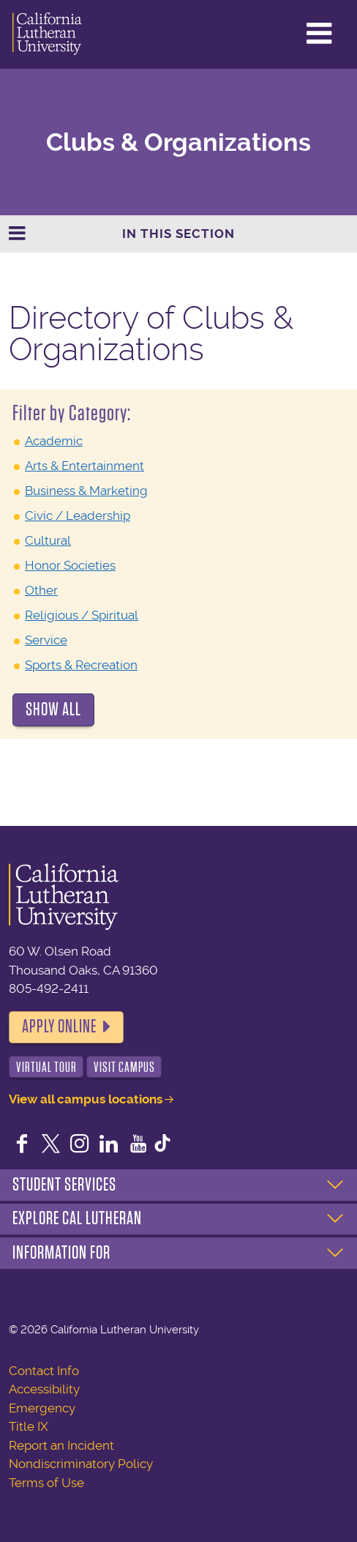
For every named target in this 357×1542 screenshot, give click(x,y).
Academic (54, 440)
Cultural (48, 540)
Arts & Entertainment (84, 465)
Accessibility (44, 1389)
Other (41, 590)
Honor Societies (70, 565)
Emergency (42, 1408)
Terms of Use (46, 1482)
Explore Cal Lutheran (77, 1218)
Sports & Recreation (81, 665)
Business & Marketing (86, 490)
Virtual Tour (46, 1067)
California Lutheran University (47, 34)
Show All (53, 709)
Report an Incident (61, 1445)
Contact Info (44, 1370)
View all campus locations (85, 1099)
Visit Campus (124, 1067)
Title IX (28, 1426)
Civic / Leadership (77, 515)
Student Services (64, 1184)
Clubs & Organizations (178, 142)
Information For (61, 1253)
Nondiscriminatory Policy (81, 1463)
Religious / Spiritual (81, 615)
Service (46, 640)
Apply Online (59, 1026)
